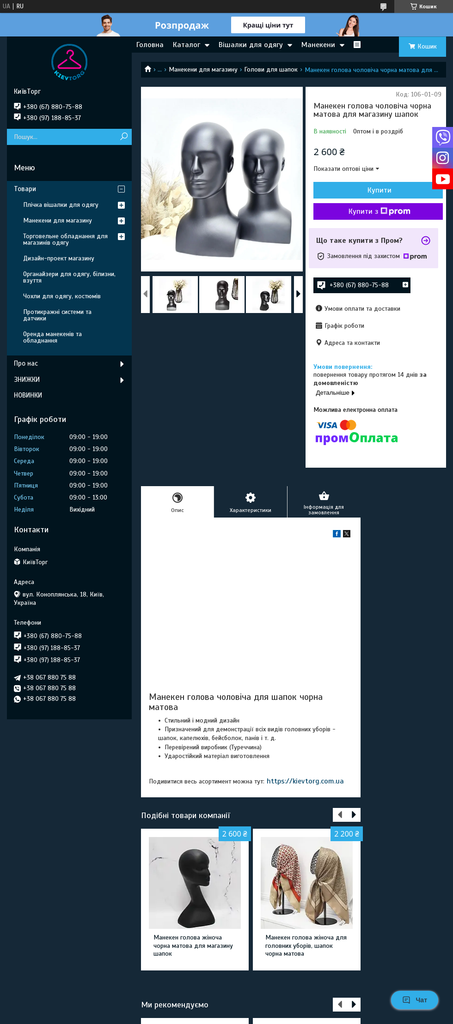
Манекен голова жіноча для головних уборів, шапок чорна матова (306, 946)
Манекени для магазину (203, 69)
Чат (414, 1000)
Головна (150, 44)
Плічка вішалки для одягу (60, 205)
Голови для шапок (271, 69)
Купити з (379, 211)
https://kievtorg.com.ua (305, 781)
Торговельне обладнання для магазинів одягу (65, 239)
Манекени (318, 44)
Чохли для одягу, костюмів (62, 296)
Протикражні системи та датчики (57, 315)
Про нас (26, 363)
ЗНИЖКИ (27, 379)
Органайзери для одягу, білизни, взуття (69, 277)
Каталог (186, 44)
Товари (25, 189)
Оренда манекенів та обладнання (52, 337)
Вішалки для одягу (251, 44)
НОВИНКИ (28, 395)
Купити (379, 190)
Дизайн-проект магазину (58, 258)
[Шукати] (124, 137)
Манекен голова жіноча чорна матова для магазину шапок (193, 946)
